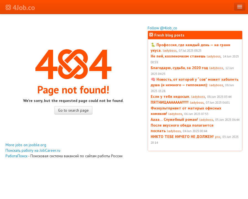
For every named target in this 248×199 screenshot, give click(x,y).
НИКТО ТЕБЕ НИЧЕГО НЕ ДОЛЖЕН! (182, 136)
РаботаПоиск (16, 155)
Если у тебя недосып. (170, 96)
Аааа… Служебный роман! (174, 119)
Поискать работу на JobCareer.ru (33, 150)
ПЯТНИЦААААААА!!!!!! (170, 102)
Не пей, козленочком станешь (178, 56)
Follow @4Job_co (162, 27)
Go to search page (73, 110)
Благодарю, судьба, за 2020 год (179, 67)
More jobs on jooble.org (26, 144)
